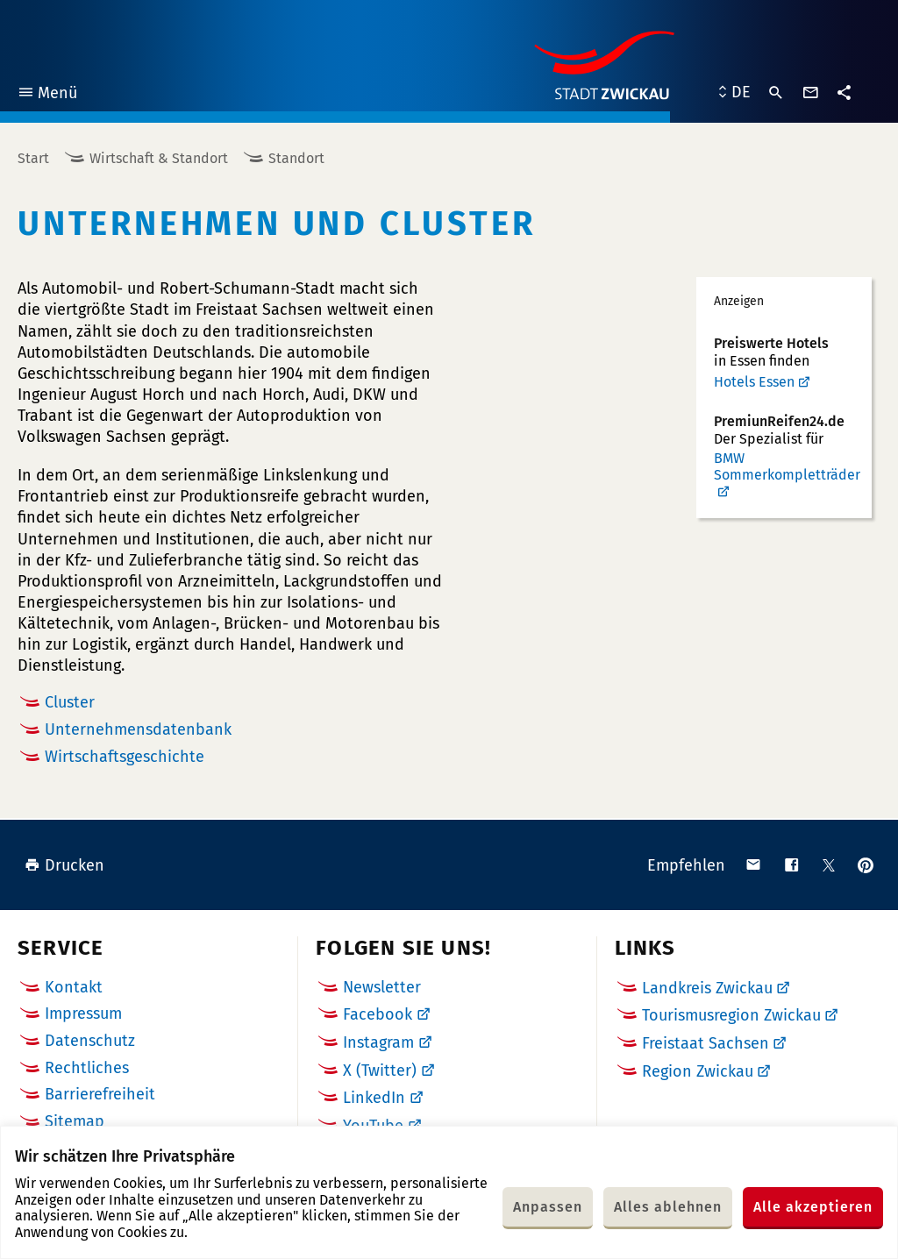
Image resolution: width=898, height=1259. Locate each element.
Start (33, 158)
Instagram (378, 1042)
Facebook (377, 1014)
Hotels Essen (754, 381)
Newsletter (382, 987)
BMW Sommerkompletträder (787, 466)
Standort (296, 158)
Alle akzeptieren (813, 1207)
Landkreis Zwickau (707, 988)
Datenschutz (90, 1040)
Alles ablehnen (668, 1207)
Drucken (64, 865)
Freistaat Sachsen (705, 1043)
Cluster (70, 702)
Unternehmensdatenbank (138, 729)
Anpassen (547, 1207)
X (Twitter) (380, 1070)
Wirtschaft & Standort (158, 158)
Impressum (83, 1013)
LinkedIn (374, 1097)
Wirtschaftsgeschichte (124, 756)
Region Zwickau (697, 1071)
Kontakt (74, 987)
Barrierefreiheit (100, 1094)
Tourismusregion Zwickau (731, 1015)
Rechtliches (87, 1068)
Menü (47, 95)
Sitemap (74, 1121)
